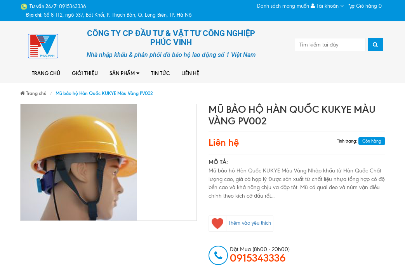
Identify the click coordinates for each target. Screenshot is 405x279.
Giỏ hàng (365, 6)
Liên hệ (190, 73)
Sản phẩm (124, 73)
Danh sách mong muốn (283, 6)
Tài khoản (327, 6)
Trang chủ (46, 73)
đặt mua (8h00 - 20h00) (260, 255)
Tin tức (160, 73)
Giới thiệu (85, 73)
